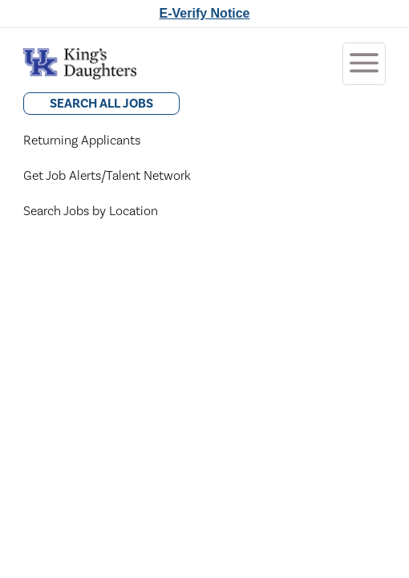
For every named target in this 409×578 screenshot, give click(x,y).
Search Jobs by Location (90, 211)
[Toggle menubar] (364, 64)
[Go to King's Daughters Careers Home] (79, 63)
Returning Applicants (81, 140)
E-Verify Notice (205, 13)
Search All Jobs (101, 104)
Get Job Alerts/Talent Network (107, 176)
